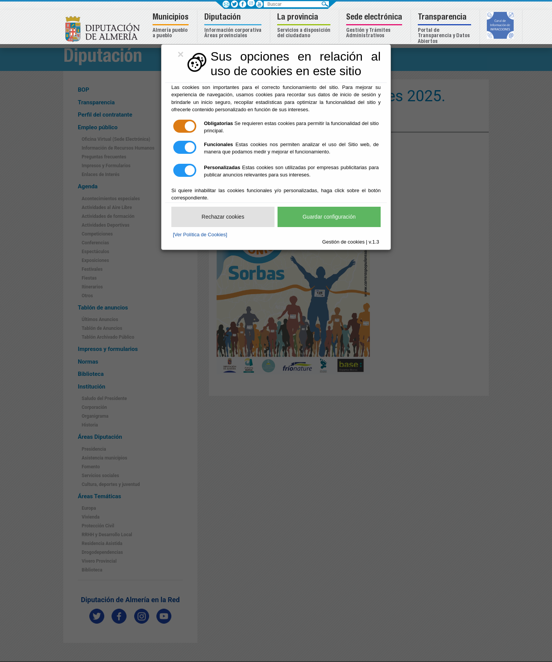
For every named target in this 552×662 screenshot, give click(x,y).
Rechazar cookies (223, 217)
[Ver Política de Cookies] (200, 234)
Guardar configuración (329, 217)
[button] (171, 26)
